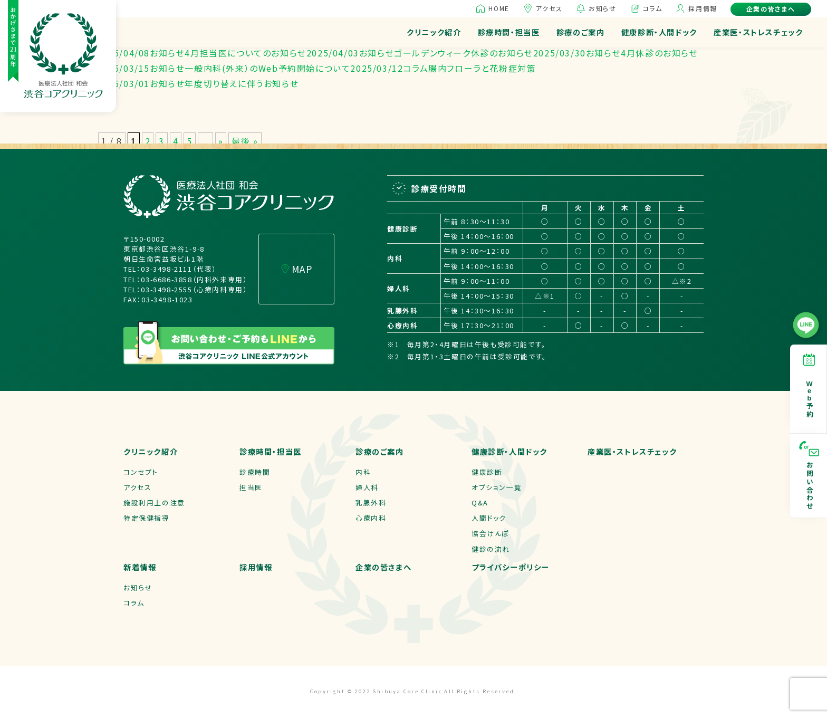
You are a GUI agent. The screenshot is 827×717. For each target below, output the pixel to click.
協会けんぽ (490, 533)
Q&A (480, 503)
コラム (652, 8)
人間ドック (489, 518)
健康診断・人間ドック (659, 31)
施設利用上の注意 (154, 503)
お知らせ (602, 8)
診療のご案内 (580, 31)
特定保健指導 (146, 518)
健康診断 (487, 472)
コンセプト (140, 472)
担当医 (251, 487)
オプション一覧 (497, 487)
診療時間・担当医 (509, 31)
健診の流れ (491, 549)
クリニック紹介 (434, 31)
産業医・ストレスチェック (758, 31)
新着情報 (139, 566)
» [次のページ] (221, 141)
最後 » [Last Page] (245, 141)
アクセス (549, 8)
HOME (498, 8)
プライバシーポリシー (511, 566)
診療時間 (254, 472)
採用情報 (702, 8)
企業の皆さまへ (770, 8)
